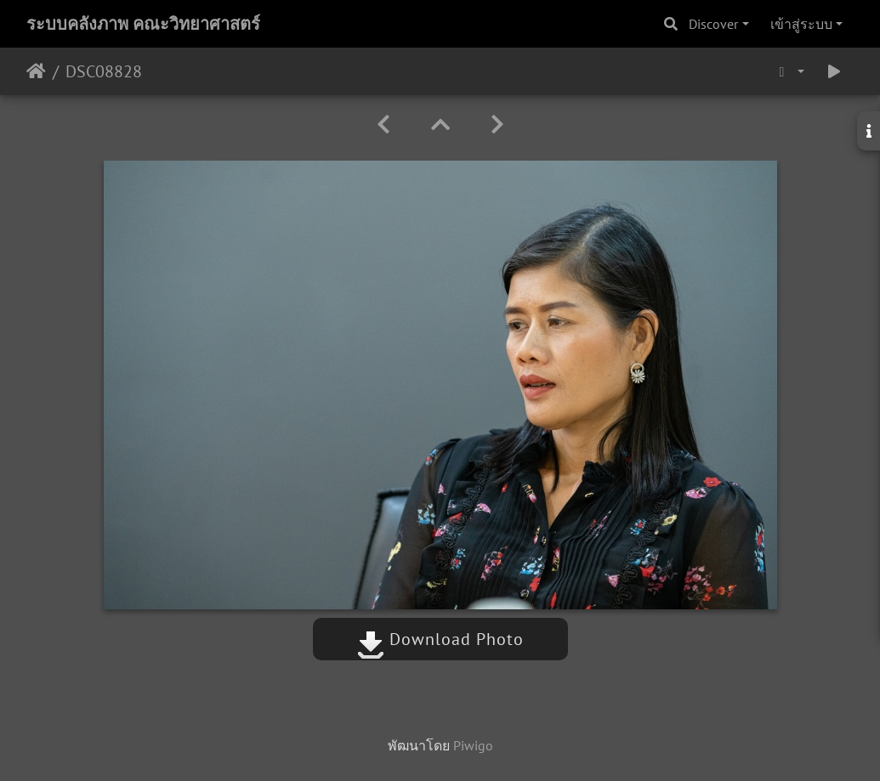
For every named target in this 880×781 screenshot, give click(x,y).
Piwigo (473, 745)
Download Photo (440, 639)
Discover (713, 23)
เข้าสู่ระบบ (801, 23)
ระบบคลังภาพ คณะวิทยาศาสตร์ (143, 24)
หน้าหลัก (36, 71)
